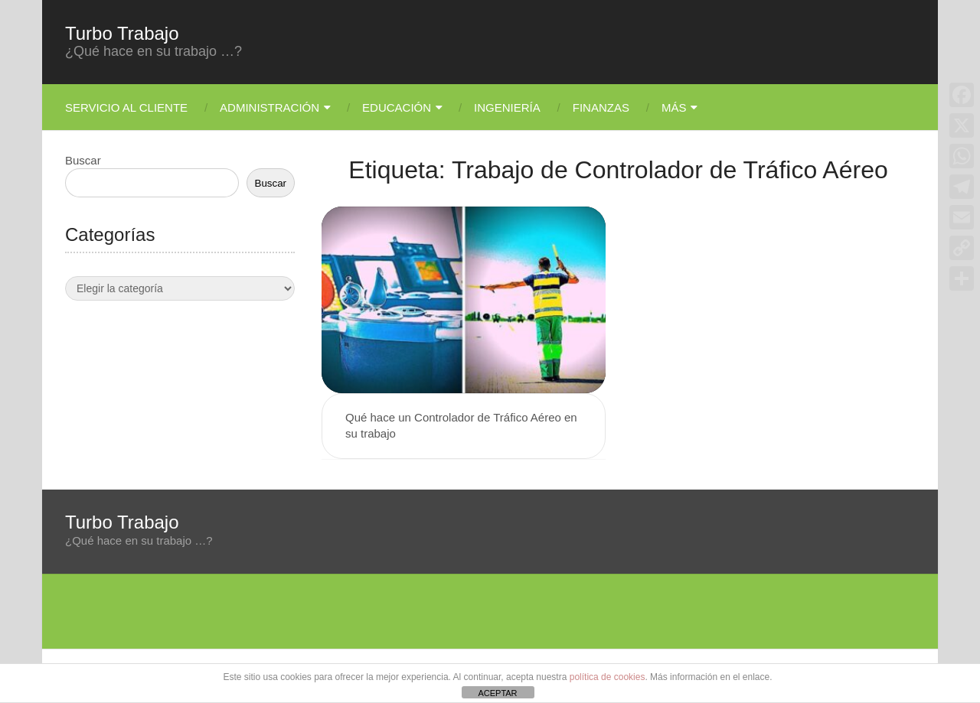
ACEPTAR (497, 693)
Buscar (83, 160)
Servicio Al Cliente (126, 107)
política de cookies (607, 677)
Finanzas (601, 107)
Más (674, 107)
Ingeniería (507, 107)
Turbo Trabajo (122, 33)
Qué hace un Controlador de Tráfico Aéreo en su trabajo (461, 425)
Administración (269, 107)
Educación (396, 107)
